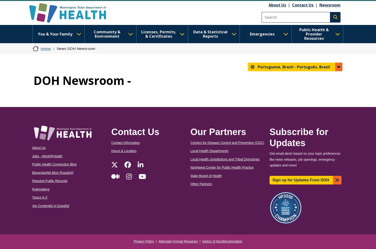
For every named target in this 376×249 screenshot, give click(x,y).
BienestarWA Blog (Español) (52, 173)
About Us (277, 5)
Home (46, 48)
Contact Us (302, 5)
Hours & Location (123, 151)
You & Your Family (59, 34)
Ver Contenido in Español (50, 206)
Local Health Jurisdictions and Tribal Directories (225, 159)
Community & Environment (113, 34)
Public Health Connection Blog (54, 164)
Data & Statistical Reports (214, 34)
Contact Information (125, 143)
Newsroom (330, 5)
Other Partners (201, 184)
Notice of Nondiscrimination (222, 241)
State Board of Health (206, 176)
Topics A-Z (39, 197)
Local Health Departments (209, 151)
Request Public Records (49, 181)
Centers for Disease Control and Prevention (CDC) (227, 143)
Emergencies (269, 34)
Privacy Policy (144, 241)
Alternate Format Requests (178, 241)
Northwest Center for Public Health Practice (222, 167)
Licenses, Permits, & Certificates (163, 34)
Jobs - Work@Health (47, 156)
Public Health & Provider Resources (319, 34)
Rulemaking (40, 189)
